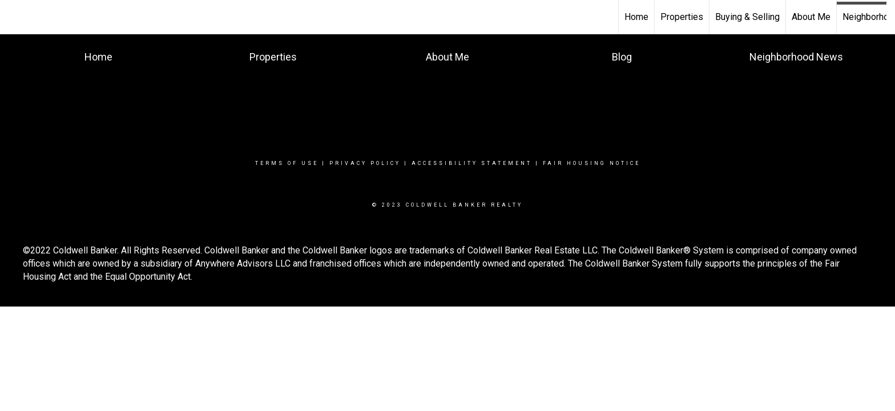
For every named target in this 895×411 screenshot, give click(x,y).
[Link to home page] (15, 17)
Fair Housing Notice (591, 163)
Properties (681, 16)
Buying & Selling (747, 16)
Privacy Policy (365, 163)
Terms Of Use (287, 163)
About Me (811, 16)
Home (636, 16)
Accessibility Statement (472, 163)
